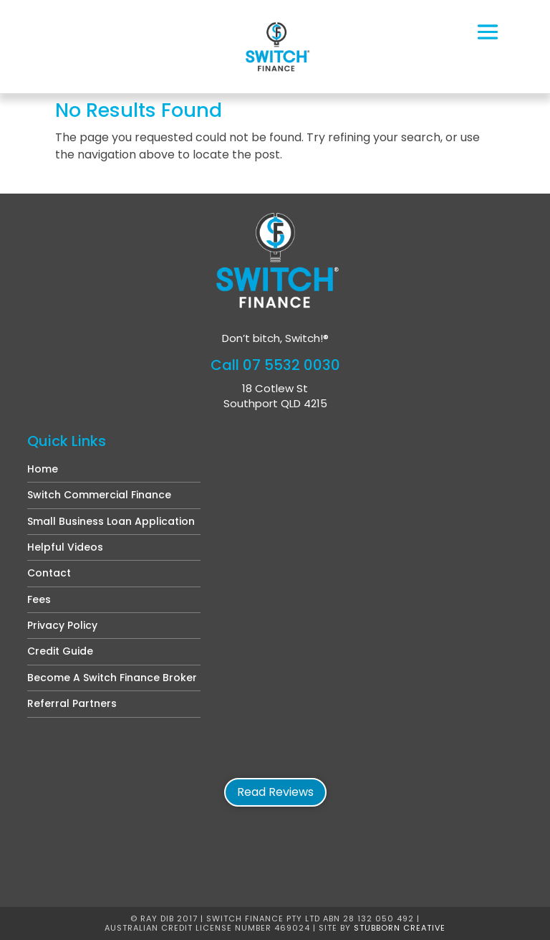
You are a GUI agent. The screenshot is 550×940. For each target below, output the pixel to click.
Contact (49, 573)
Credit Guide (60, 651)
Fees (39, 599)
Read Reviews (275, 792)
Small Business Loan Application (111, 521)
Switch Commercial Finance (99, 495)
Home (42, 469)
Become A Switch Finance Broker (112, 677)
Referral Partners (72, 703)
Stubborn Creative (399, 928)
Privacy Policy (62, 625)
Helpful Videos (65, 547)
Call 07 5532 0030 (275, 365)
